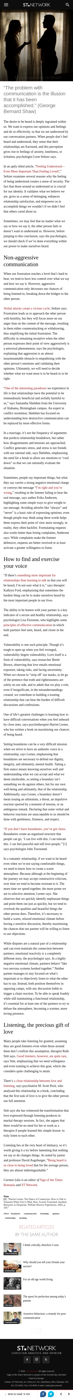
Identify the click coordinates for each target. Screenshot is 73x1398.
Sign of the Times (51, 1180)
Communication (11, 1322)
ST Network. (32, 1371)
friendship (44, 1213)
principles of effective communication (28, 625)
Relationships (10, 1271)
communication (30, 1213)
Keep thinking (10, 1288)
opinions (56, 1213)
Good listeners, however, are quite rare (41, 1056)
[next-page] (39, 1331)
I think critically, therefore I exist (41, 1244)
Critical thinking (11, 1254)
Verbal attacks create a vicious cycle (27, 308)
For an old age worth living (38, 1279)
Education (8, 1305)
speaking (23, 1218)
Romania (9, 1185)
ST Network (29, 1185)
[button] (6, 5)
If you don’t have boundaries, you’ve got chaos (35, 829)
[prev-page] (33, 1331)
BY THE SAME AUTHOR (36, 1234)
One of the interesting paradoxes (26, 388)
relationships (10, 1218)
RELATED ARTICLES (36, 1227)
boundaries (15, 1213)
